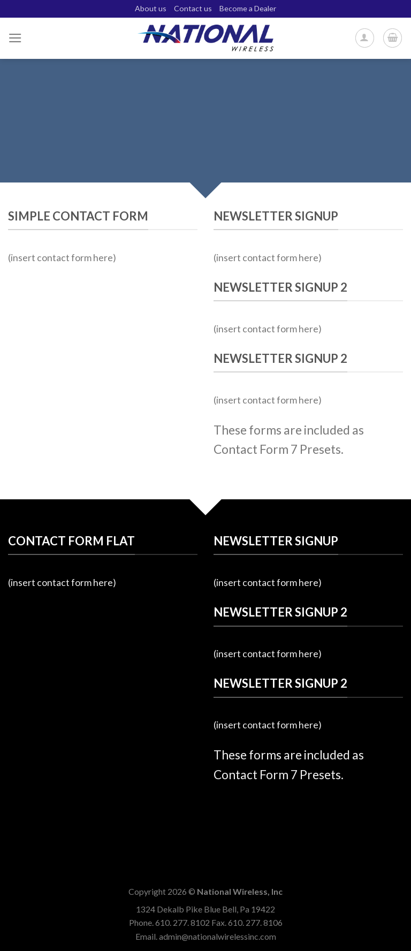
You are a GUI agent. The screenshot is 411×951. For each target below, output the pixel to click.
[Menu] (15, 38)
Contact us (193, 8)
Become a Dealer (247, 8)
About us (150, 8)
